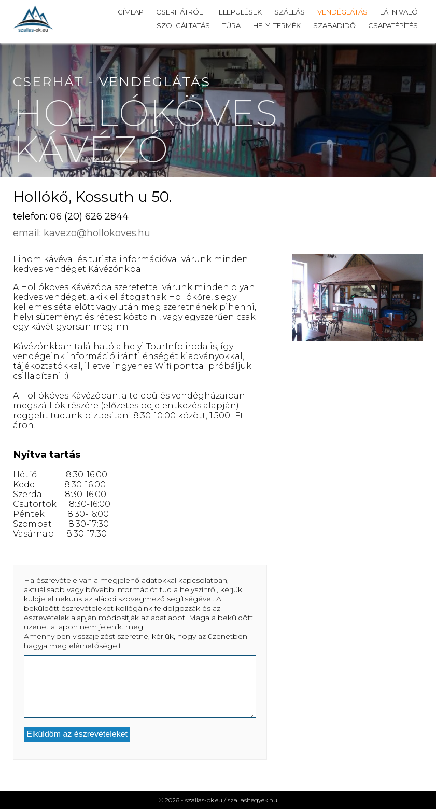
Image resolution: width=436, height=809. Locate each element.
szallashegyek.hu (252, 800)
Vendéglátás (342, 12)
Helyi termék (277, 25)
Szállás (289, 12)
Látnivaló (399, 12)
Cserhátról (179, 12)
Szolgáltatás (183, 25)
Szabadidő (334, 25)
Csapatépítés (393, 25)
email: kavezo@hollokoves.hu (81, 233)
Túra (231, 25)
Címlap (131, 12)
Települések (238, 12)
